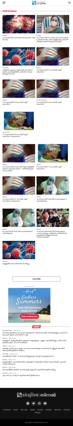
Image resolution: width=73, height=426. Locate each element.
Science (32, 410)
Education (57, 410)
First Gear (24, 410)
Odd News (67, 410)
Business (49, 410)
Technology (7, 410)
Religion (40, 410)
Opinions (38, 412)
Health (16, 410)
